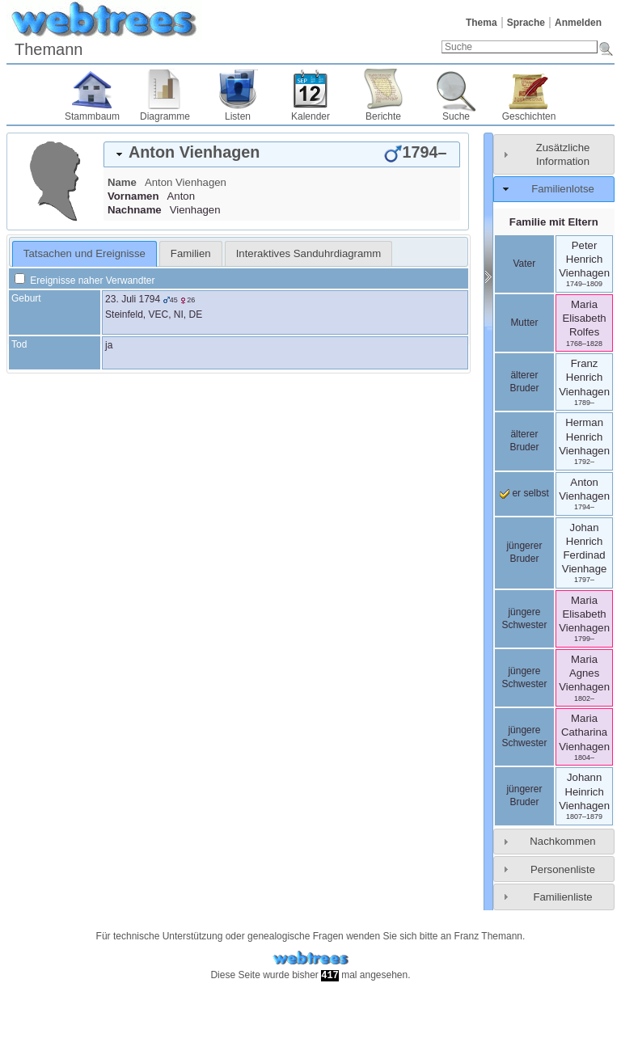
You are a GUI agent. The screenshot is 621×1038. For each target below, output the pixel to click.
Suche (456, 116)
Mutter (524, 322)
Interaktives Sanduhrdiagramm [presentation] (309, 253)
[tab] (282, 154)
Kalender (310, 116)
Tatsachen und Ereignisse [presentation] (84, 253)
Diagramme (165, 116)
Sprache (526, 22)
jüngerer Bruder (524, 552)
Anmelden (578, 22)
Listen (238, 116)
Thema (481, 22)
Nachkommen (562, 841)
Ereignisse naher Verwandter (84, 280)
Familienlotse (562, 189)
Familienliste (562, 897)
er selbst (524, 493)
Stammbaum (92, 116)
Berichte (383, 116)
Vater (524, 263)
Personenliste (562, 869)
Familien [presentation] (191, 253)
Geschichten (529, 116)
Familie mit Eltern (553, 222)
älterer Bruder (524, 381)
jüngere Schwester (524, 618)
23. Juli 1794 (132, 299)
